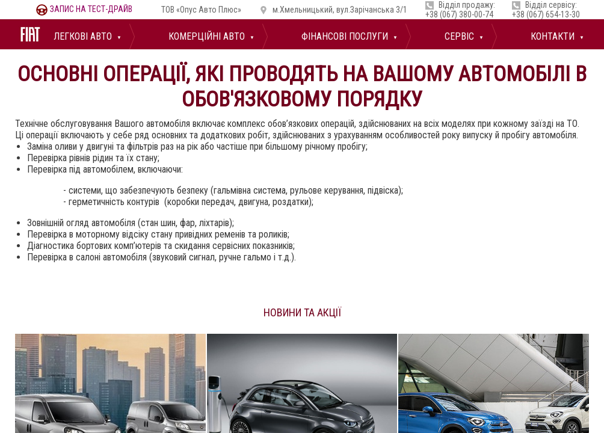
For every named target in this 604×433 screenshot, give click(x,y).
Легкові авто (81, 36)
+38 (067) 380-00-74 (459, 14)
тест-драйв (84, 9)
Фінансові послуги (343, 36)
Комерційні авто (205, 36)
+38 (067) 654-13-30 (546, 14)
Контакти (551, 36)
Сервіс (458, 36)
